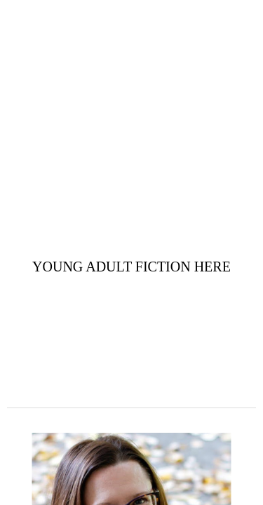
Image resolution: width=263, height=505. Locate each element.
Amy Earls (131, 28)
